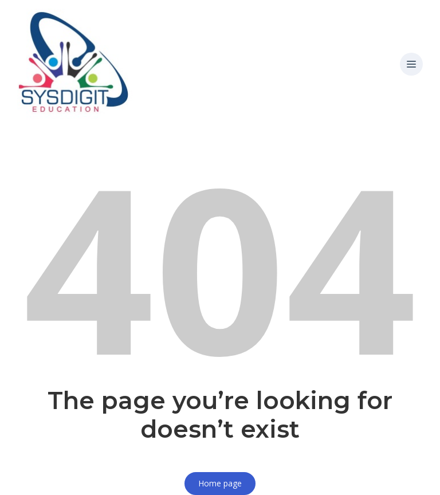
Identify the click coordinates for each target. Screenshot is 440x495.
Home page (220, 483)
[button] (411, 65)
